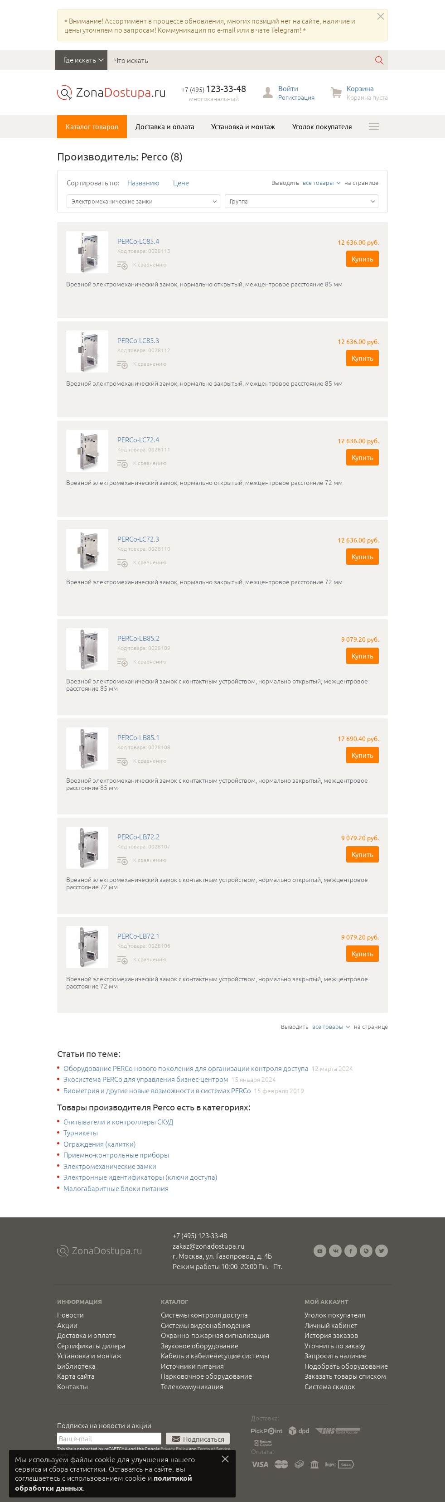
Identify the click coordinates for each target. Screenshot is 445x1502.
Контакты (72, 1386)
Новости (70, 1314)
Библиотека (76, 1366)
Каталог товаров (92, 126)
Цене (181, 182)
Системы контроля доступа (204, 1314)
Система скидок (330, 1386)
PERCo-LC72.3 (138, 538)
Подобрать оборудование (346, 1366)
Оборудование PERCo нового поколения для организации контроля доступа (186, 1068)
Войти (288, 88)
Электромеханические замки (109, 1166)
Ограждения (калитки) (99, 1143)
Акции (67, 1325)
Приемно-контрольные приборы (116, 1154)
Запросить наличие (336, 1355)
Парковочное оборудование (206, 1376)
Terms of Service (214, 1448)
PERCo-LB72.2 (138, 836)
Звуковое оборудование (199, 1345)
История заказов (331, 1335)
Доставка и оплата (164, 126)
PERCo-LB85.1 (138, 737)
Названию (143, 182)
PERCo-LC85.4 (138, 241)
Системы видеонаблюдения (206, 1325)
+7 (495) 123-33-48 (200, 1235)
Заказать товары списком (345, 1376)
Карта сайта (76, 1376)
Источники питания (192, 1366)
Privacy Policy (174, 1448)
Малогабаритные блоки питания (116, 1188)
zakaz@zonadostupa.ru (209, 1245)
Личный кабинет (331, 1325)
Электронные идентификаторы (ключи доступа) (140, 1177)
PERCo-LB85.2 (138, 638)
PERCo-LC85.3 (138, 340)
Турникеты (80, 1132)
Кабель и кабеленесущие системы (215, 1355)
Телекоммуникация (192, 1386)
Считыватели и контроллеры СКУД (118, 1121)
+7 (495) (213, 89)
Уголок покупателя (322, 126)
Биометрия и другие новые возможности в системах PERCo (157, 1090)
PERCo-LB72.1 (138, 935)
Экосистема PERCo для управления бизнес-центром (145, 1079)
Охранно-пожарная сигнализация (215, 1335)
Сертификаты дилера (91, 1345)
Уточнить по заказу (335, 1345)
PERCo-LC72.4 (138, 439)
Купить (362, 258)
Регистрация (296, 97)
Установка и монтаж (243, 126)
